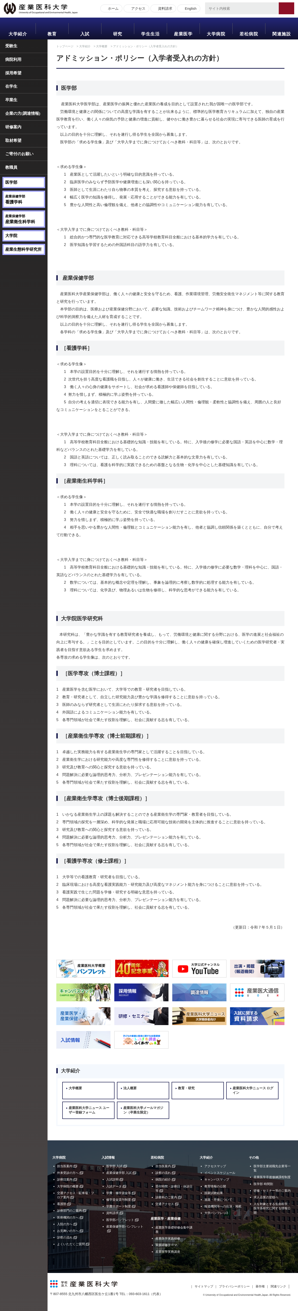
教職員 (11, 167)
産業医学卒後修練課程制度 (272, 1177)
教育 (52, 34)
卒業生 (11, 100)
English (190, 9)
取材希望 (13, 140)
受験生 (11, 46)
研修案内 (13, 127)
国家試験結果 (213, 1193)
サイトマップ (204, 1286)
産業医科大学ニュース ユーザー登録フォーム (89, 1110)
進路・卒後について (218, 1199)
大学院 (11, 235)
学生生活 (150, 34)
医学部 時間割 (263, 1184)
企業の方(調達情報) (22, 113)
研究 (117, 34)
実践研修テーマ (166, 1245)
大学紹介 (18, 34)
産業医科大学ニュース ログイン (253, 1090)
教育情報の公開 (215, 1186)
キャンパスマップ (216, 1179)
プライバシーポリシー (234, 1286)
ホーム (112, 9)
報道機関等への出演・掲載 (222, 1206)
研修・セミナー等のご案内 (272, 1190)
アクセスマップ (215, 1166)
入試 (85, 34)
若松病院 (249, 34)
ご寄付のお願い (19, 154)
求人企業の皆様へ (266, 1197)
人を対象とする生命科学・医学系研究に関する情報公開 (272, 1208)
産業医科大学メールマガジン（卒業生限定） (143, 1110)
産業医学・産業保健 (166, 1218)
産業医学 (183, 34)
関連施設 (281, 34)
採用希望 (13, 73)
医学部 (11, 182)
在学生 (11, 86)
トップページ (64, 46)
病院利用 (13, 59)
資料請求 (164, 9)
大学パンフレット (216, 1213)
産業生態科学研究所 (23, 249)
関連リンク (278, 1286)
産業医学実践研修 (167, 1238)
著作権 (260, 1286)
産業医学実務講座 (167, 1251)
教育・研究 (186, 1088)
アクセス (137, 9)
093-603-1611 (139, 1294)
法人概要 (130, 1088)
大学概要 (101, 46)
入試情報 (108, 1157)
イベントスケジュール (219, 1173)
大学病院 (216, 34)
